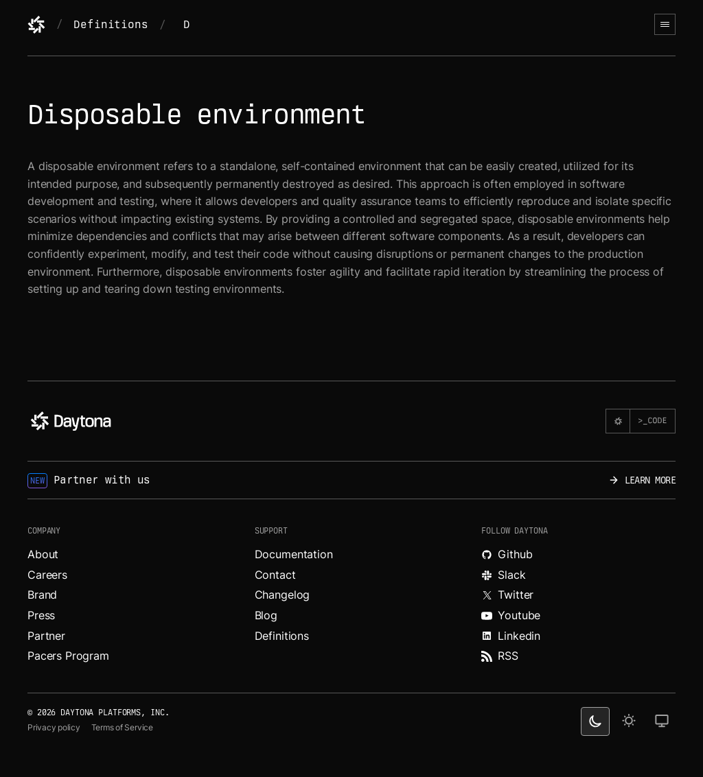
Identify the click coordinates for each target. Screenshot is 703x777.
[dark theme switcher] (595, 721)
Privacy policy (53, 727)
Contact (275, 575)
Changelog (282, 594)
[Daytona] (36, 25)
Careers (47, 575)
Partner (46, 636)
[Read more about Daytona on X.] (578, 595)
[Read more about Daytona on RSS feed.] (578, 656)
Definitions (110, 24)
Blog (266, 615)
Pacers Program (68, 655)
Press (41, 615)
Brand (42, 594)
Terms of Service (122, 727)
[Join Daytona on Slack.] (578, 575)
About (42, 554)
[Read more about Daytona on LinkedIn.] (578, 636)
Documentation (294, 554)
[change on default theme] (662, 721)
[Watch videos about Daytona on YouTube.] (578, 616)
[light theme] (629, 721)
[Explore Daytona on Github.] (578, 555)
